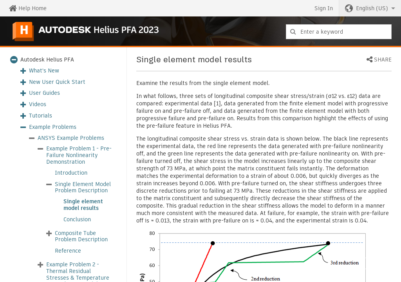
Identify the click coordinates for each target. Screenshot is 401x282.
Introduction (71, 173)
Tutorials (40, 115)
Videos (37, 104)
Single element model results (83, 205)
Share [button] (383, 60)
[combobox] (339, 31)
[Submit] (293, 32)
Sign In (323, 8)
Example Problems (52, 127)
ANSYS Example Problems (71, 138)
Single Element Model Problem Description (83, 187)
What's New (44, 70)
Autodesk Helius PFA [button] (47, 59)
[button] (370, 8)
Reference (68, 251)
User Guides (44, 93)
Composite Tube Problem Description (81, 236)
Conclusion (77, 219)
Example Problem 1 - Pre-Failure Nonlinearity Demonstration (79, 155)
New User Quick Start (57, 82)
